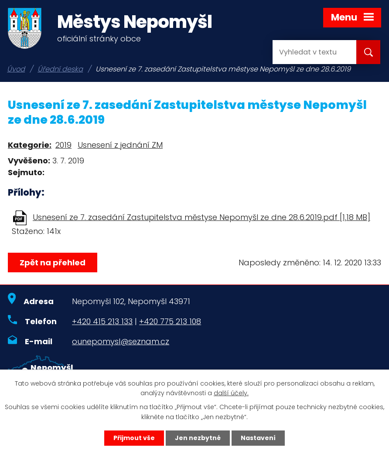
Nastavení (258, 438)
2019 (63, 144)
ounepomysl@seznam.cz (120, 341)
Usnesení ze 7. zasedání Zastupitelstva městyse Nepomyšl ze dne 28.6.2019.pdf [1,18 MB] (201, 217)
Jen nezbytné (198, 438)
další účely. (231, 393)
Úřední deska (60, 69)
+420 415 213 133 (102, 321)
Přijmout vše (134, 438)
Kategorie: (29, 144)
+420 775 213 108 (170, 321)
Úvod (16, 69)
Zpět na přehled (52, 262)
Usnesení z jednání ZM (120, 144)
